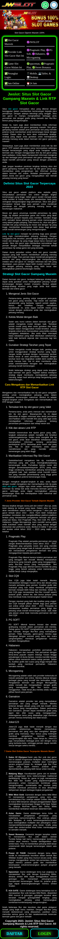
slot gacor (13, 109)
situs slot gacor (9, 486)
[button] (54, 5)
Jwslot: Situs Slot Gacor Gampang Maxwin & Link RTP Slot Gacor (28, 922)
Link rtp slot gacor (11, 234)
